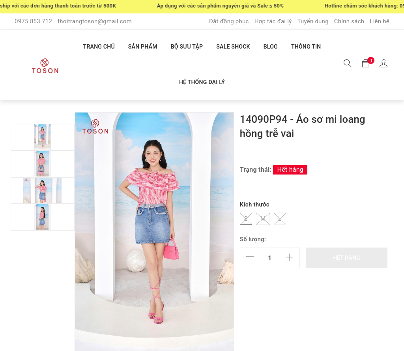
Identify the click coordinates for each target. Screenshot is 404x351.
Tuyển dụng (312, 21)
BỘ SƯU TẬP (187, 46)
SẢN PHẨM (142, 46)
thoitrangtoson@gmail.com (95, 21)
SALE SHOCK (233, 46)
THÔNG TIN (306, 46)
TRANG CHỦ (99, 46)
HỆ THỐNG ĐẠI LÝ (202, 82)
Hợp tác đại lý (273, 21)
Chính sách (349, 21)
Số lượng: (253, 239)
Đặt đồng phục (229, 21)
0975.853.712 (33, 21)
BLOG (271, 46)
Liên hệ (379, 21)
